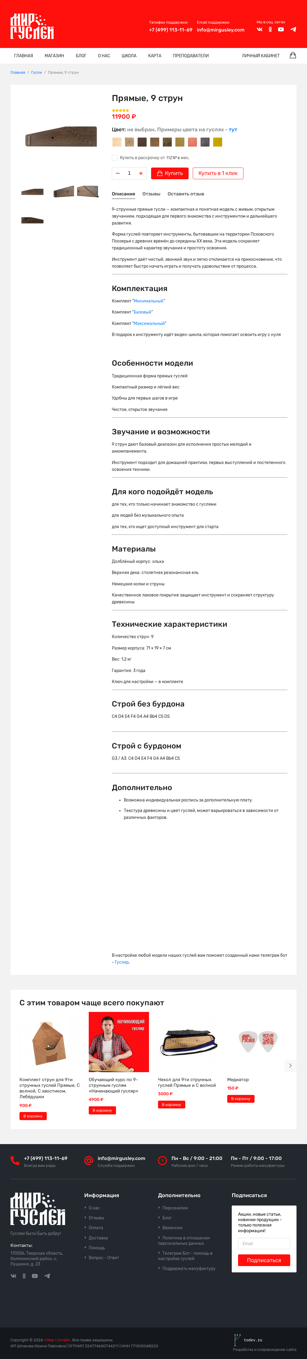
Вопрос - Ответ (104, 1257)
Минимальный (148, 301)
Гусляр (122, 962)
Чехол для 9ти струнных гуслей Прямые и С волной (187, 1082)
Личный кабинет (261, 55)
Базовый (142, 312)
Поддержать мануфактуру (189, 1268)
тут (233, 129)
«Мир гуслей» (57, 1340)
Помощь (97, 1247)
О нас (104, 55)
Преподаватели (191, 55)
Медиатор (238, 1079)
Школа (129, 55)
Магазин (54, 55)
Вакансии (172, 1227)
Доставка (98, 1238)
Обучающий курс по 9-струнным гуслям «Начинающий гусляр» (113, 1085)
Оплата (96, 1227)
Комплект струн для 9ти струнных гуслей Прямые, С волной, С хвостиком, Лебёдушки (49, 1088)
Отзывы (151, 194)
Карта (154, 55)
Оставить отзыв (186, 194)
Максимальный (149, 323)
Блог (81, 55)
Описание (123, 194)
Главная (23, 55)
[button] (291, 1066)
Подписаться (264, 1260)
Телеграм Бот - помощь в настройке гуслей (185, 1256)
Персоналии (175, 1208)
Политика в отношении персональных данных (184, 1241)
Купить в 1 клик (218, 173)
